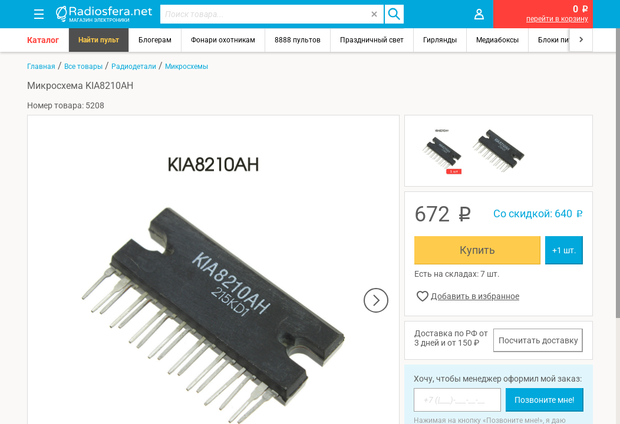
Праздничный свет (372, 40)
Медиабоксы (497, 40)
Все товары (83, 66)
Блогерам (155, 40)
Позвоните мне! (545, 400)
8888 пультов (298, 40)
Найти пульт (98, 40)
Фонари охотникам (223, 40)
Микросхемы (186, 66)
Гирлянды (440, 40)
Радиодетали (133, 66)
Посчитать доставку (538, 340)
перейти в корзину (557, 19)
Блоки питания (563, 40)
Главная (41, 66)
